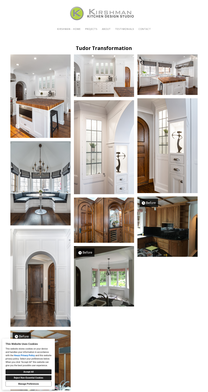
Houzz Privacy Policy (24, 355)
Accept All (28, 371)
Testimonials (124, 29)
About (106, 29)
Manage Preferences (28, 384)
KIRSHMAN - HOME (69, 29)
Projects (91, 29)
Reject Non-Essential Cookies (28, 377)
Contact (145, 29)
